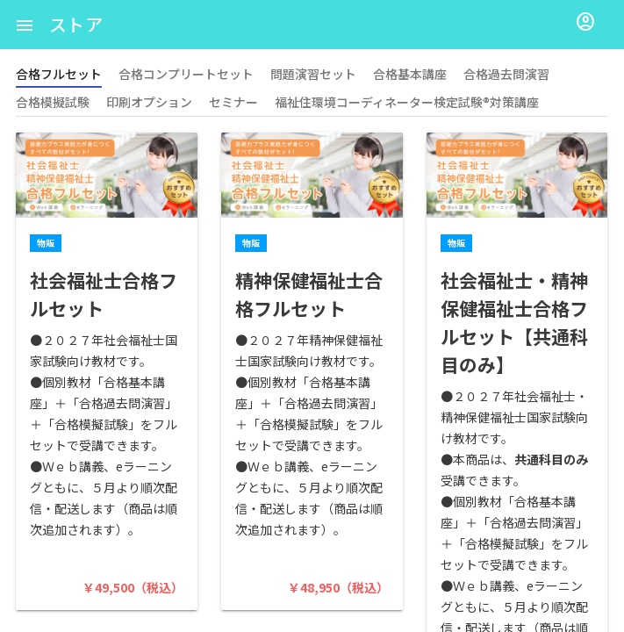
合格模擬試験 (53, 102)
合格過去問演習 (506, 74)
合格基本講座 (410, 74)
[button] (25, 25)
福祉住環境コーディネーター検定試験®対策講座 (407, 102)
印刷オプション (149, 102)
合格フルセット (59, 74)
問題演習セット (313, 74)
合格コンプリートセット (186, 74)
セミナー (233, 102)
